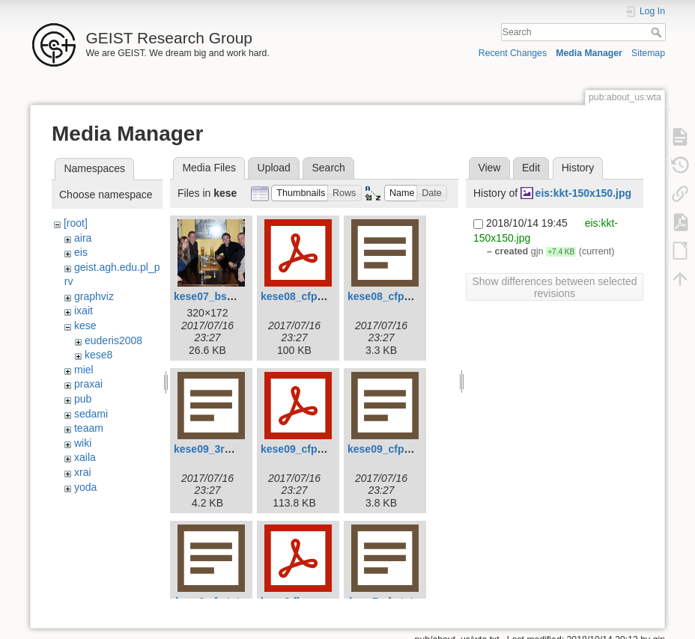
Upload (274, 168)
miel (84, 370)
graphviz (94, 296)
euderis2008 (113, 340)
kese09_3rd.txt (210, 449)
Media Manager (589, 53)
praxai (88, 384)
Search (658, 32)
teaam (88, 428)
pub (82, 399)
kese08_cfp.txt (384, 296)
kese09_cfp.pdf (298, 449)
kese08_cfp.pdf (298, 296)
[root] (76, 223)
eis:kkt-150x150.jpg (583, 193)
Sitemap (648, 53)
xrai (82, 472)
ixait (83, 311)
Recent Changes (513, 53)
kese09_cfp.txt (384, 449)
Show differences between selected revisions (555, 287)
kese (85, 325)
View (489, 168)
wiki (82, 443)
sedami (91, 414)
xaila (85, 457)
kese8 (98, 355)
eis (81, 252)
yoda (85, 487)
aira (82, 238)
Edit (531, 168)
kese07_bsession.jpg (226, 296)
